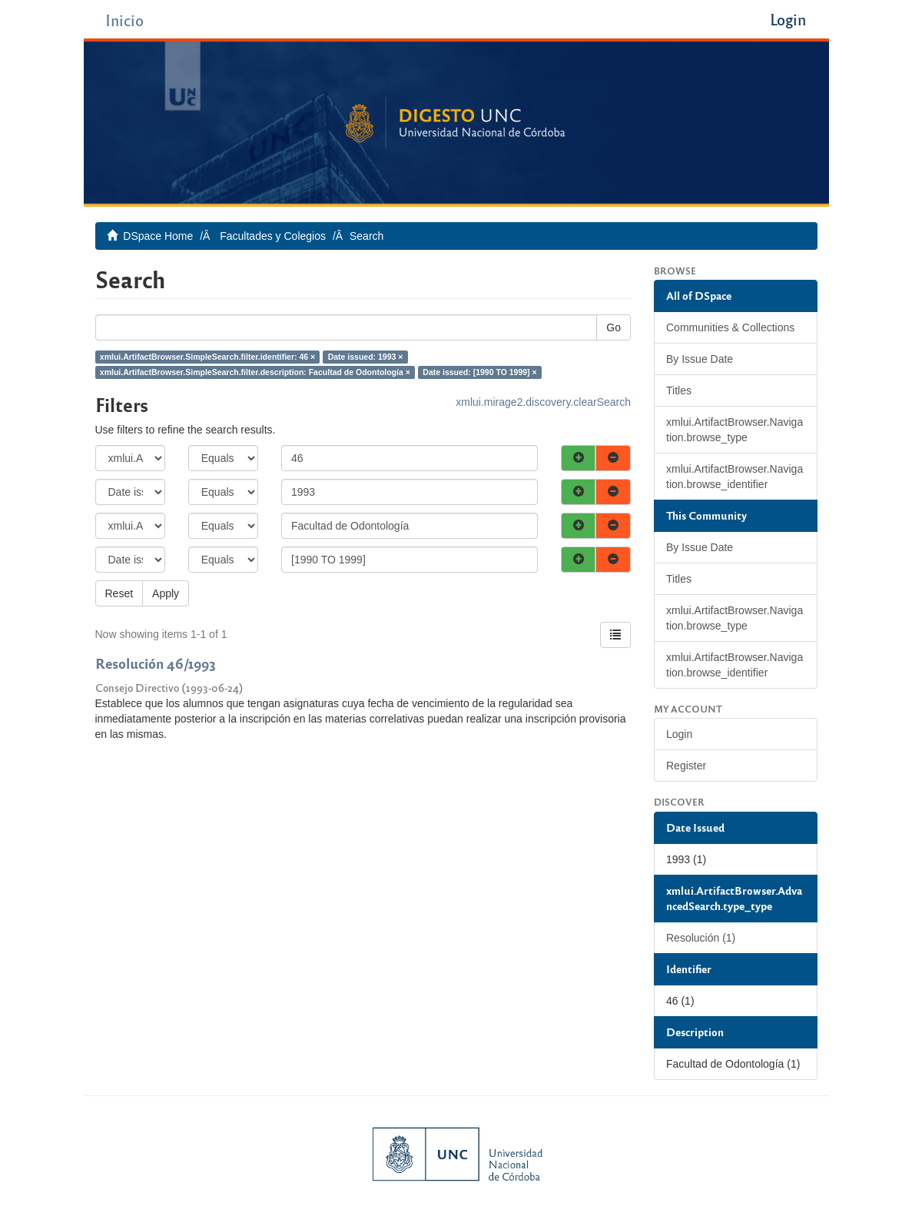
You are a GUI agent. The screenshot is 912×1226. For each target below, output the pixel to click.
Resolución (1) (700, 938)
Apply (165, 593)
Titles (678, 390)
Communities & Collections (730, 327)
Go (613, 327)
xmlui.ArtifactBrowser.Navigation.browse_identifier (734, 476)
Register (686, 765)
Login (679, 734)
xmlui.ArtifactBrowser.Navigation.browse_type (734, 430)
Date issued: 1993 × (365, 356)
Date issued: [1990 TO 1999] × (479, 372)
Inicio (124, 19)
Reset (119, 593)
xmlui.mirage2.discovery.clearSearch (543, 402)
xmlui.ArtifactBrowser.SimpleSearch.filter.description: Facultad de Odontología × (255, 372)
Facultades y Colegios (273, 236)
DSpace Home (158, 236)
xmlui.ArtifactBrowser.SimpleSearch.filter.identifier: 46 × (207, 356)
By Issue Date (699, 359)
